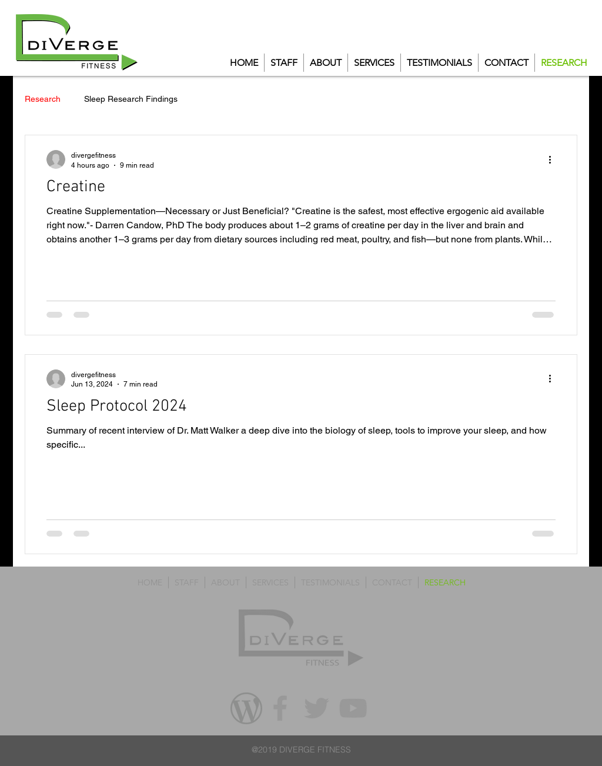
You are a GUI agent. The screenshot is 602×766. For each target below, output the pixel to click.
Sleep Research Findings (131, 99)
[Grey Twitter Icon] (316, 708)
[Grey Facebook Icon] (280, 708)
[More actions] (554, 159)
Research (43, 99)
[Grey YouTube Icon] (353, 708)
